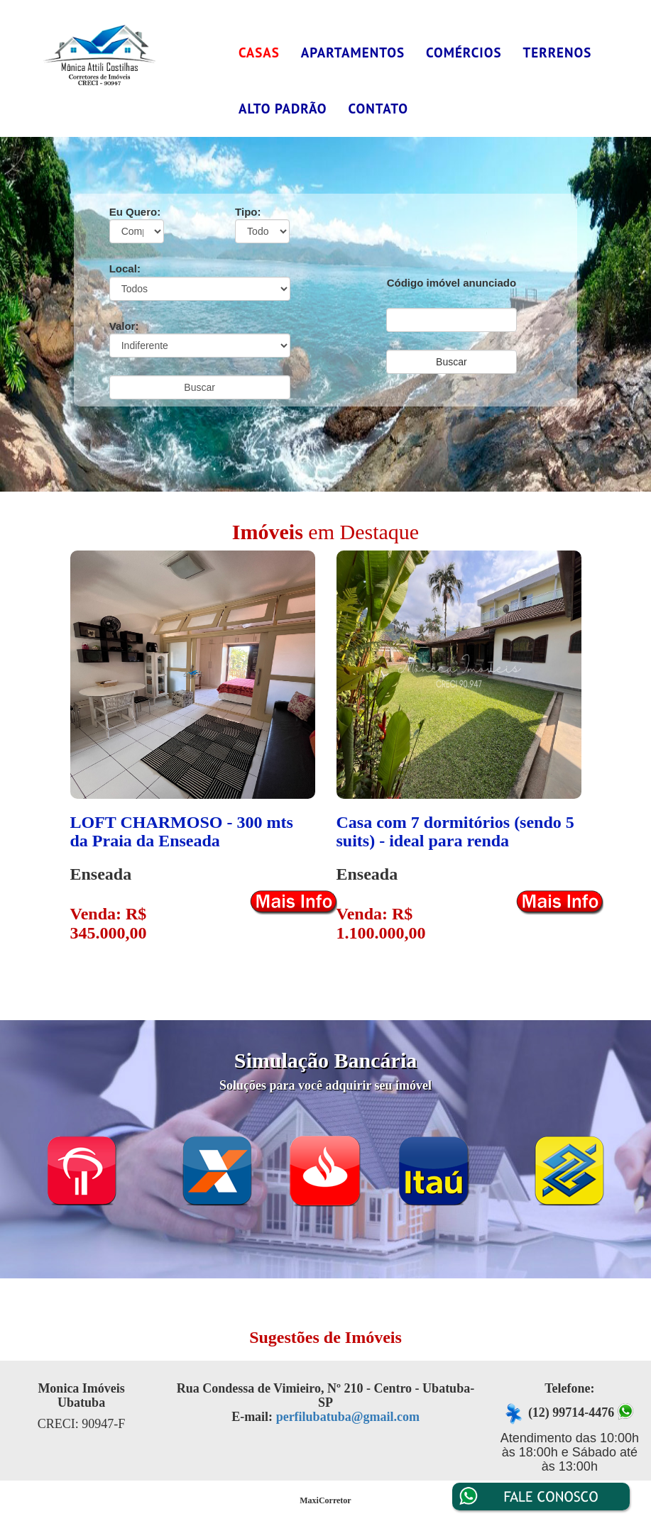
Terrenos (557, 52)
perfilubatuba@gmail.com (348, 1417)
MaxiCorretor (325, 1500)
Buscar (199, 387)
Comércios (464, 52)
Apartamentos (353, 52)
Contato (378, 108)
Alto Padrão (283, 108)
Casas (259, 52)
